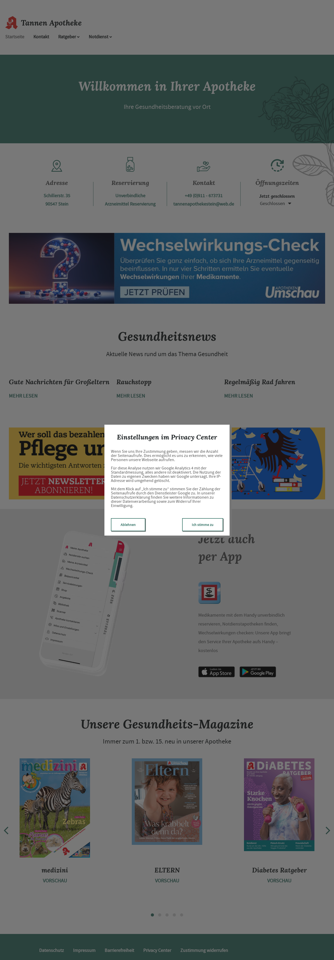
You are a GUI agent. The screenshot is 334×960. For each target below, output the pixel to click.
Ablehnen (128, 524)
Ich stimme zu (202, 524)
